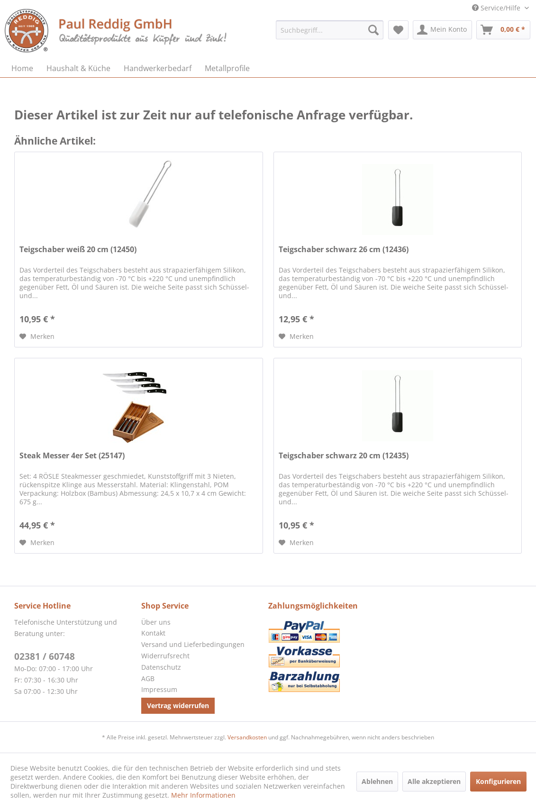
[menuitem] (329, 29)
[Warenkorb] (503, 29)
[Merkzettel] (398, 29)
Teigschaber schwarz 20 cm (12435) (344, 456)
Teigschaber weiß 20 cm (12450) (77, 250)
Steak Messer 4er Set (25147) (72, 456)
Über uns (156, 622)
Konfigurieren (498, 781)
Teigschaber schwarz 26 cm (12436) (344, 250)
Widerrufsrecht (165, 655)
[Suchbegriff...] (329, 29)
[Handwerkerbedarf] (157, 68)
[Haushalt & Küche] (78, 68)
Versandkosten (247, 737)
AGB (147, 678)
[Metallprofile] (227, 68)
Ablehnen (377, 781)
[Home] (22, 68)
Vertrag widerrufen (178, 705)
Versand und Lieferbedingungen (193, 644)
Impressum (159, 689)
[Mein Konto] (442, 29)
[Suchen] (373, 29)
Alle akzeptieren (434, 781)
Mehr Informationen (203, 795)
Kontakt (153, 632)
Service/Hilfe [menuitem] (497, 7)
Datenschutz (161, 667)
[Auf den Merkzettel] (37, 336)
